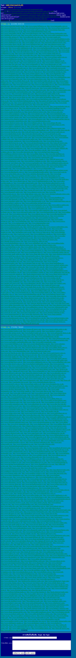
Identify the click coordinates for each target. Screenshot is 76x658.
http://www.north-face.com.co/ (11, 256)
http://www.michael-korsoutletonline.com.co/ (15, 46)
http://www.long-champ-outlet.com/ (35, 115)
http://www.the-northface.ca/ (55, 154)
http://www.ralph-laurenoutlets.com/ (33, 417)
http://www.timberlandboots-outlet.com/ (46, 86)
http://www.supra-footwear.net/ (33, 261)
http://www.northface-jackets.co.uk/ (33, 473)
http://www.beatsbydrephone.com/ (12, 205)
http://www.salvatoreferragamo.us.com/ (36, 143)
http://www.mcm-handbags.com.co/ (12, 66)
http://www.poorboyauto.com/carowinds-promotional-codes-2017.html (31, 11)
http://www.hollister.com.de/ (33, 155)
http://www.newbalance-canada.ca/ (34, 272)
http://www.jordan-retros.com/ (36, 90)
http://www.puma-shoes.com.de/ (11, 44)
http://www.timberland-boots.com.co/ (58, 201)
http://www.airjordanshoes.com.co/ (12, 57)
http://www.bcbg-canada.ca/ (29, 239)
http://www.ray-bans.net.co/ (33, 72)
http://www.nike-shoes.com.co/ (56, 296)
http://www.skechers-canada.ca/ (11, 146)
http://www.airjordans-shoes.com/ (38, 225)
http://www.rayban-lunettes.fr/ (36, 592)
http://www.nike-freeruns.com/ (44, 444)
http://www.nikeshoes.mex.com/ (53, 550)
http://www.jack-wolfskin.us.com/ (52, 415)
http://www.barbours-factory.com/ (53, 294)
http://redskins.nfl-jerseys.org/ (10, 287)
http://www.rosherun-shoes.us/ (58, 115)
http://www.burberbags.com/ (21, 221)
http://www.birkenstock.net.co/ (11, 128)
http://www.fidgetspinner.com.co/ (52, 247)
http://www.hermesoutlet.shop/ (11, 88)
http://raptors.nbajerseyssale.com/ (12, 402)
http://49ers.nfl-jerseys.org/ (54, 199)
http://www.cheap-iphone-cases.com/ (29, 194)
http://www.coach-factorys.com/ (55, 426)
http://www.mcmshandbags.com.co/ (12, 535)
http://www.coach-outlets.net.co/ (34, 296)
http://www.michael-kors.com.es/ (11, 362)
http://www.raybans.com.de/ (35, 258)
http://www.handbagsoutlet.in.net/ (53, 287)
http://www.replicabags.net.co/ (57, 413)
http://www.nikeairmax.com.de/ (31, 283)
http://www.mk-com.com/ (39, 316)
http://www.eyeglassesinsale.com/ (12, 227)
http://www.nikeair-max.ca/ (37, 214)
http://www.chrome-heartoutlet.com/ (54, 301)
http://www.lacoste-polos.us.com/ (12, 335)
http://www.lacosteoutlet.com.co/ (53, 155)
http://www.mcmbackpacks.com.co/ (12, 172)
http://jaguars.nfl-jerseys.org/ (10, 259)
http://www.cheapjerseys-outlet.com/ (43, 453)
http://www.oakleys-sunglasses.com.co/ (13, 126)
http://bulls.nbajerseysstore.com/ (11, 311)
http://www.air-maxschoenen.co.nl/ (12, 135)
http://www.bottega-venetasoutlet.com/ (40, 157)
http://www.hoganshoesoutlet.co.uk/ (19, 397)
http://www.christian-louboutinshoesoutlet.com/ (16, 367)
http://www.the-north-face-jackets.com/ (33, 468)
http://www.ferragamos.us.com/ (11, 73)
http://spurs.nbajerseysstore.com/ (59, 254)
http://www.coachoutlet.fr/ (9, 548)
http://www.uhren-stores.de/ (18, 214)
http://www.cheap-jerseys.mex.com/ (37, 106)
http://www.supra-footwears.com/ (47, 52)
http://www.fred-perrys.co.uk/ (55, 311)
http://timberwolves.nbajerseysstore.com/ (14, 119)
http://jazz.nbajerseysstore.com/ (29, 108)
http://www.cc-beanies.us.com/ (39, 446)
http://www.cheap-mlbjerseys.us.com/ (38, 219)
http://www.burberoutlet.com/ (36, 148)
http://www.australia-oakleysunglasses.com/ (39, 210)
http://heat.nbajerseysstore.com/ (32, 145)
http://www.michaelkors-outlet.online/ (13, 99)
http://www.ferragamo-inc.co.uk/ (38, 207)
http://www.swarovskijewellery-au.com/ (47, 238)
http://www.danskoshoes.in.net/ (11, 134)
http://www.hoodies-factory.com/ (54, 185)
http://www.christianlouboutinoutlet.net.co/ (35, 216)
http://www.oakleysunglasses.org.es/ (56, 35)
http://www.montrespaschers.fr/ (11, 314)
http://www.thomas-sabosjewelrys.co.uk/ (51, 183)
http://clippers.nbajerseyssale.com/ (33, 426)
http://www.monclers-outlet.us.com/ (36, 241)
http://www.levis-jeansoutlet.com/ (28, 312)
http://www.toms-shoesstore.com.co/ (35, 419)
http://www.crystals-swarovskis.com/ (56, 188)
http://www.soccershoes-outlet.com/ (12, 70)
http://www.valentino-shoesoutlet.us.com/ (36, 174)
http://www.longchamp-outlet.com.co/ (35, 117)
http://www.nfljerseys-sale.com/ (56, 267)
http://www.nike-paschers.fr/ (46, 579)
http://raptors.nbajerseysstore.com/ (12, 123)
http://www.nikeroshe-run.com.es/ (31, 37)
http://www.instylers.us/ (8, 276)
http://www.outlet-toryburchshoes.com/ (39, 99)
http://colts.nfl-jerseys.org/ (30, 132)
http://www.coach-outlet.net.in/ (54, 280)
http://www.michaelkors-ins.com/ (11, 261)
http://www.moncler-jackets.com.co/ (54, 431)
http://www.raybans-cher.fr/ (10, 62)
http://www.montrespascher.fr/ (57, 462)
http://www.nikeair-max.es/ (18, 181)
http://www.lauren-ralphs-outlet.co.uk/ (47, 93)
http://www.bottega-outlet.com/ (11, 473)
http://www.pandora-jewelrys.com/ (47, 218)
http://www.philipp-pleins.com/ (31, 247)
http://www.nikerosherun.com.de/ (11, 301)
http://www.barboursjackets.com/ (57, 318)
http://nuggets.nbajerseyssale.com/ (37, 610)
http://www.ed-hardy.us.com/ (51, 134)
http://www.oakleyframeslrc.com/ (38, 395)
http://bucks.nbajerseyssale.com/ (57, 592)
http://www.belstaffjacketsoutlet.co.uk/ (13, 491)
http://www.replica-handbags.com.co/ (52, 88)
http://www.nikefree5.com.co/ (30, 411)
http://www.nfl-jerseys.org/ (22, 84)
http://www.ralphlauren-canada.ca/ (41, 234)
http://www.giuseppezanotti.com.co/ (12, 318)
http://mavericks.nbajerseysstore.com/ (53, 42)
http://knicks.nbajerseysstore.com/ (59, 66)
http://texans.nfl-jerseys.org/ (32, 301)
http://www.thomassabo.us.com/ (51, 64)
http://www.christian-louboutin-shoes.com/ (55, 194)
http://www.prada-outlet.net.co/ (30, 440)
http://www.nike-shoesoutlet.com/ (45, 83)
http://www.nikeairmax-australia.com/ (32, 554)
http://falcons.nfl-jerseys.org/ (48, 239)
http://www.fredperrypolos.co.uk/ (36, 187)
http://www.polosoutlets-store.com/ (50, 276)
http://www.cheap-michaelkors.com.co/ (37, 135)
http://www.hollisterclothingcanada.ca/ (22, 101)
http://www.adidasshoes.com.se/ (32, 307)
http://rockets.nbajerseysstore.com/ (38, 166)
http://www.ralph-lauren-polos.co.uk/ (21, 238)
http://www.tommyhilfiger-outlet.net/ (33, 561)
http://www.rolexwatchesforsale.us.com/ (14, 207)
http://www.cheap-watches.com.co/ (58, 119)
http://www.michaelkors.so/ (10, 55)
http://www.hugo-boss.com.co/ (44, 236)
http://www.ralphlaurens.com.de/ (11, 59)
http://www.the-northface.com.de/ (36, 150)
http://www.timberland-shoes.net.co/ (12, 428)
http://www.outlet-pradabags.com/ (12, 281)
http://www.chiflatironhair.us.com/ (12, 39)
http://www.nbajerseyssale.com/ (19, 466)
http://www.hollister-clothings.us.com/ (33, 161)
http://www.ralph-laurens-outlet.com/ (13, 267)
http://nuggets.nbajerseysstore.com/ (12, 197)
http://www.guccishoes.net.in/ (55, 561)
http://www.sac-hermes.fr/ (9, 508)
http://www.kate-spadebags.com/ (11, 188)
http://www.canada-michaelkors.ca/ (12, 112)
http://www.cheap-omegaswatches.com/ (14, 612)
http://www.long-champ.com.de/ (36, 502)
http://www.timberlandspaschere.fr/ (12, 228)
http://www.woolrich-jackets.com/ (57, 265)
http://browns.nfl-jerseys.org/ (10, 61)
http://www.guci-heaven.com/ (31, 134)
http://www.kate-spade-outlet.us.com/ (13, 254)
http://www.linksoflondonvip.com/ (41, 543)
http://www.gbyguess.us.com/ (10, 513)
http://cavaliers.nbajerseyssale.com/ (36, 386)
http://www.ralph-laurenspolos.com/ (20, 50)
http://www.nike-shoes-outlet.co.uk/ (34, 300)
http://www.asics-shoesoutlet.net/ (31, 457)
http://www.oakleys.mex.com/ (58, 117)
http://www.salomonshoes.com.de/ (34, 320)
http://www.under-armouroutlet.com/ (25, 183)
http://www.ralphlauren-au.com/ (11, 42)
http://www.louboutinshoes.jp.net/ (58, 70)
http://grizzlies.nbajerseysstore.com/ (12, 187)
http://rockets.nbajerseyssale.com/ (54, 375)
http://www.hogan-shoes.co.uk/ (54, 190)
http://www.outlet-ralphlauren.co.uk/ (20, 48)
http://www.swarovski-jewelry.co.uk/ (13, 26)
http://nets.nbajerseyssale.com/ (58, 512)
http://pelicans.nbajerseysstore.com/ (38, 303)
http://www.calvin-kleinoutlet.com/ (35, 566)
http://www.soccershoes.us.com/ (11, 300)
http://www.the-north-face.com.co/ (24, 52)
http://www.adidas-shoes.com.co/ (56, 347)
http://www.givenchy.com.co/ (31, 256)
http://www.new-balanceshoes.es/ (52, 110)
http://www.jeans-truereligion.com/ (23, 218)
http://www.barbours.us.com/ (33, 278)
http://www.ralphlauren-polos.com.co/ (55, 163)
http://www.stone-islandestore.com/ (12, 475)
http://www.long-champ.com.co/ (11, 320)
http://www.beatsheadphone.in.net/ (58, 39)
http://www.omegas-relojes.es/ (55, 322)
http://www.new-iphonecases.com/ (23, 93)
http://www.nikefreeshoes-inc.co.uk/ (40, 208)
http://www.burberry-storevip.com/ (12, 124)
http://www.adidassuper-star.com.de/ (58, 272)
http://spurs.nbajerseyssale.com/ (59, 338)
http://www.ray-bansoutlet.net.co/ (34, 586)
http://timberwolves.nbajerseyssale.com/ (31, 581)
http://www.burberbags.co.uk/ (10, 247)
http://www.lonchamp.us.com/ (10, 252)
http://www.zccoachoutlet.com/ (33, 163)
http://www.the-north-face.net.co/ (30, 605)
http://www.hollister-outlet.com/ (32, 128)
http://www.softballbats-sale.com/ (36, 243)
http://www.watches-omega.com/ (11, 117)
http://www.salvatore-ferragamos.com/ (13, 280)
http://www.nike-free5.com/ (60, 303)
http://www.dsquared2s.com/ (55, 73)
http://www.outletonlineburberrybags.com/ (37, 31)
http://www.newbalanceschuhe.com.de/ (13, 225)
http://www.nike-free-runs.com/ (11, 64)
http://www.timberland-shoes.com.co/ (33, 165)
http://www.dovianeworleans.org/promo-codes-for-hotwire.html (30, 20)
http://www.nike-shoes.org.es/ (20, 316)
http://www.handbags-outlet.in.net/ (38, 439)
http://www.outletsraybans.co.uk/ (25, 103)
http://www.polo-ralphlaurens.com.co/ (13, 196)
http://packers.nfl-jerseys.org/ (10, 283)
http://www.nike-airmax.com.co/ (35, 70)
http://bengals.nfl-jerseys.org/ (10, 298)
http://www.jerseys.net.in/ (58, 172)
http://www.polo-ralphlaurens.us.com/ (13, 358)
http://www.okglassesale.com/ (18, 223)
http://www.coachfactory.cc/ (10, 270)
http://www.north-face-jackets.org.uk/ (13, 77)
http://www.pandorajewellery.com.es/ (13, 442)
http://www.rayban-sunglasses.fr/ (58, 28)
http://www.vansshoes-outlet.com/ (12, 201)
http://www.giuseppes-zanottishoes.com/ (14, 121)
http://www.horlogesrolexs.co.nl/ (47, 212)
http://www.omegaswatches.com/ (37, 338)
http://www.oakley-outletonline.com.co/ (32, 506)
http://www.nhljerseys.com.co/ (11, 630)
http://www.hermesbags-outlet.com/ (12, 577)
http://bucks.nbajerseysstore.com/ (34, 274)
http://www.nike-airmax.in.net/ (11, 333)
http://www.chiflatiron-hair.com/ (33, 44)
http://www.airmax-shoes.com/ (56, 165)
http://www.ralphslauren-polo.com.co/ (35, 406)
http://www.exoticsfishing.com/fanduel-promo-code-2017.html (39, 17)
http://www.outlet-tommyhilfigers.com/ (13, 588)
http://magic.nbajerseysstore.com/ (45, 245)
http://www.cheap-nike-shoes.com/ (37, 254)
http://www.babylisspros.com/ (32, 33)
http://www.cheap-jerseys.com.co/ (57, 274)
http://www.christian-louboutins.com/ (19, 590)
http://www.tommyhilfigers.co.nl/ (53, 61)
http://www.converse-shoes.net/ (11, 145)
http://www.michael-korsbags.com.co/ (49, 521)
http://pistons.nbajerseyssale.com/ (59, 406)
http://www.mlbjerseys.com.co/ (31, 459)
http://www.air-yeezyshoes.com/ (11, 163)
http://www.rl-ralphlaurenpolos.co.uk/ (40, 181)
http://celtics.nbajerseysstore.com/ (22, 245)
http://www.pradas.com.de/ (53, 281)
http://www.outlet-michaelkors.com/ (57, 41)
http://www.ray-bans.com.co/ (59, 490)
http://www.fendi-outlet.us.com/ (11, 426)
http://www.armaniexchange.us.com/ (39, 289)
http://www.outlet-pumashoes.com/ (31, 270)
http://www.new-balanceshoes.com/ (34, 79)
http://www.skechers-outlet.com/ (56, 523)
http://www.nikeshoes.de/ (37, 68)
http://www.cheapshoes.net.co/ (35, 309)
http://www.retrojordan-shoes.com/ (54, 145)
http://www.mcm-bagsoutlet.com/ (12, 79)
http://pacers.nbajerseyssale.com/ (11, 546)
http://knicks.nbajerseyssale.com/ (59, 510)
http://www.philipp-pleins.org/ (41, 628)
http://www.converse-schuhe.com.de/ (13, 309)
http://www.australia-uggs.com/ (11, 595)
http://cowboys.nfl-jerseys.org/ (31, 110)
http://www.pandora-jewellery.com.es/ (24, 176)
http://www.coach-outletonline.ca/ (55, 249)
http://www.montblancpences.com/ (39, 121)
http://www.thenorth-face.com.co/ (12, 30)
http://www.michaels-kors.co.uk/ (53, 298)
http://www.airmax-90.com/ (52, 123)
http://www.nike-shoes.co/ (41, 104)
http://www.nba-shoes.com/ (19, 208)
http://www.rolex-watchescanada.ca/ (12, 349)
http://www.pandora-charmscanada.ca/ (32, 170)
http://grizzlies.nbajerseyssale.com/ (12, 585)
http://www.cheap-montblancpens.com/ (32, 606)
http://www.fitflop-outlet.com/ (41, 290)
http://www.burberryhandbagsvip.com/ (52, 108)
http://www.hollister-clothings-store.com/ (36, 490)
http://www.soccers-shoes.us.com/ (20, 97)
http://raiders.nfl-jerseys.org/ (10, 249)
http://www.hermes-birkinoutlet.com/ (54, 33)
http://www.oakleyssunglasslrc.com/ (44, 342)
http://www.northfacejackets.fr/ (23, 168)
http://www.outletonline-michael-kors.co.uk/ (36, 203)
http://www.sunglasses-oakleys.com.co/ (38, 179)
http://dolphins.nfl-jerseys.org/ (10, 35)
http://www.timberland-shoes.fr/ (19, 626)
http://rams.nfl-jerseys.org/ (58, 143)
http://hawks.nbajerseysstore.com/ (34, 311)
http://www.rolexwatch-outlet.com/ (24, 212)
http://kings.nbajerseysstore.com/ (31, 298)
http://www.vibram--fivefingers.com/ (13, 258)
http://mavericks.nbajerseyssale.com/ (34, 373)
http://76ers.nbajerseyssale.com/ (32, 601)
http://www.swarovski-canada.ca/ (11, 274)
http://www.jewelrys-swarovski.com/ (22, 230)
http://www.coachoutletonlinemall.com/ (13, 303)
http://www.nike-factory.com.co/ (11, 364)
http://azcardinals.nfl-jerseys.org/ (21, 104)
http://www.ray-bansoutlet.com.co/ (42, 84)
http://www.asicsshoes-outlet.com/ (35, 39)
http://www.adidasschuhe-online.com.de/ (35, 510)
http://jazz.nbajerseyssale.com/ (59, 470)
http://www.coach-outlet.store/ (10, 323)
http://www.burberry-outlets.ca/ (11, 203)
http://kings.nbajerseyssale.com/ (35, 450)
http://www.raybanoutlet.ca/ (31, 64)
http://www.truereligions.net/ (56, 114)
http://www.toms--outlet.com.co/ (35, 535)
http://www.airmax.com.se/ (9, 108)
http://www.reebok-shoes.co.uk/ (19, 81)
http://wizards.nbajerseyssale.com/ (12, 499)
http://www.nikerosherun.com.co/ (11, 322)
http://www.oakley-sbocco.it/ (40, 46)
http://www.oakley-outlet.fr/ (10, 239)
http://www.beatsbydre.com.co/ (11, 250)
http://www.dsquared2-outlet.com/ (12, 192)
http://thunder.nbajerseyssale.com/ (12, 448)
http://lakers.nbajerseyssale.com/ (38, 470)
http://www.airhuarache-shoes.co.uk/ (37, 305)
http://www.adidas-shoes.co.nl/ (60, 424)
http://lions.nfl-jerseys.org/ (55, 75)
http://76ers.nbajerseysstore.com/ (34, 322)
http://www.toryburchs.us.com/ (11, 132)
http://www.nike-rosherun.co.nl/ (49, 139)
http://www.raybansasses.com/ (10, 28)
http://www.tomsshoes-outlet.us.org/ (12, 386)
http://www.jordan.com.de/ (52, 278)
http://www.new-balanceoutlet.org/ (43, 137)
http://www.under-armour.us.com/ (57, 515)
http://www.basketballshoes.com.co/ (12, 243)
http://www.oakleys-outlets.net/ (58, 205)
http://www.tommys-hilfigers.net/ (57, 586)
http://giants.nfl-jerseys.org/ (50, 256)
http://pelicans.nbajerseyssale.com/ (12, 433)
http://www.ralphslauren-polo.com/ (58, 535)
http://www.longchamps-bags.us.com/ (13, 219)
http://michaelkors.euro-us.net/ (22, 232)
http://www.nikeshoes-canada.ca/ (35, 159)
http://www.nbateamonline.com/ (39, 223)
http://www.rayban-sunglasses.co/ (33, 250)
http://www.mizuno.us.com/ (37, 114)
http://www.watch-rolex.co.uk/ (11, 165)
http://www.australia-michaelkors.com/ (13, 289)
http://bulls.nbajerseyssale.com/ (11, 347)
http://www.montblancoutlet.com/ (33, 420)
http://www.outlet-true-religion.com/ (12, 179)
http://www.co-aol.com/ (55, 112)
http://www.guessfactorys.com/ (30, 557)
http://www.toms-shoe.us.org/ (41, 391)
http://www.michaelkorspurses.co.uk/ (34, 484)
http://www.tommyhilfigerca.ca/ (36, 26)
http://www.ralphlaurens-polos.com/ (12, 150)
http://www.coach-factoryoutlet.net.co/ (52, 132)
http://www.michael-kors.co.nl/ (56, 309)
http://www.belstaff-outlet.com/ (57, 360)
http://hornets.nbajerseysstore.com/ (12, 296)
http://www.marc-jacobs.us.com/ (19, 290)
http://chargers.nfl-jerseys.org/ (10, 110)
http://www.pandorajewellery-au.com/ (13, 75)
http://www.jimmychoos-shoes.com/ (52, 146)
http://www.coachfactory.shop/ (49, 259)
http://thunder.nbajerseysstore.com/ (12, 241)
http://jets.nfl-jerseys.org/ (35, 280)
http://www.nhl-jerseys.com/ (34, 197)
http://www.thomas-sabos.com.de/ (36, 66)
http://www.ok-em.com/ (8, 312)
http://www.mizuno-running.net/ (11, 141)
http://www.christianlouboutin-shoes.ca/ (34, 28)
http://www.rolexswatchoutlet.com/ (12, 566)
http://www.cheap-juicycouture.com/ (54, 283)
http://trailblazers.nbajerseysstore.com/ (13, 154)
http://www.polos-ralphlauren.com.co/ (39, 126)
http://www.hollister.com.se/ (33, 123)
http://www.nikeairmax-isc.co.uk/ (11, 31)
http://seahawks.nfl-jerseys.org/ (11, 285)
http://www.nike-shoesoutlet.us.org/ (48, 176)
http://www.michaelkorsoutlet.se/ (22, 236)
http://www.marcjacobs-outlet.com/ (26, 139)
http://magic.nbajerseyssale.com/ (11, 490)
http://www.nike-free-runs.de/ (35, 267)
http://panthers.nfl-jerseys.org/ (42, 92)
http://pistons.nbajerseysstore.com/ (12, 72)
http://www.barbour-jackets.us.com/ (54, 72)
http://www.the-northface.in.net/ (11, 307)
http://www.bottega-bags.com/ (55, 30)
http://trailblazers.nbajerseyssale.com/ (13, 471)
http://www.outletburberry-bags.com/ (38, 196)
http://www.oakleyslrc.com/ (10, 506)
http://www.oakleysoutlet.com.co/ (33, 199)
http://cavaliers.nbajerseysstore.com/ (38, 77)
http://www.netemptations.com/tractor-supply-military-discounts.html (33, 15)
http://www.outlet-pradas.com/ (33, 281)
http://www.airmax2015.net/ (46, 103)
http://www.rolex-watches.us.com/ (32, 35)
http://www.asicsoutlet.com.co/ (57, 161)
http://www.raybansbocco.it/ (31, 177)
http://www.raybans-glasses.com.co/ (33, 73)
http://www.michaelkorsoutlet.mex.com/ (46, 48)
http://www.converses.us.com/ (10, 411)
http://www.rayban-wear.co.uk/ (33, 188)
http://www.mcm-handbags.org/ (54, 197)
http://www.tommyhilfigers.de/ (11, 177)
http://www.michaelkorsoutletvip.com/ (41, 451)
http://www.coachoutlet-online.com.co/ (56, 252)
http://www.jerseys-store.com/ (10, 568)
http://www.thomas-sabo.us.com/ (35, 340)
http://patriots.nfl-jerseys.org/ (51, 59)
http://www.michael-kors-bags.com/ (12, 450)
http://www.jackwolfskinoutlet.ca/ (33, 603)
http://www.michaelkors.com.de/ (11, 272)
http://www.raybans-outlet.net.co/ (49, 53)
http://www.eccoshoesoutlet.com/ (44, 168)
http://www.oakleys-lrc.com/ (33, 124)
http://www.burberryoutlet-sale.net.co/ (42, 81)
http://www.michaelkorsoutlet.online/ (37, 172)
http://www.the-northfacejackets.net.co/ (37, 517)
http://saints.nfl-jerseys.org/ (31, 146)
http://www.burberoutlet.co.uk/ (11, 41)
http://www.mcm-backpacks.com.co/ (36, 205)
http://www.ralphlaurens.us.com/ (11, 415)
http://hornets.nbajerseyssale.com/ (49, 548)
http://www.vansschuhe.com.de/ (11, 33)
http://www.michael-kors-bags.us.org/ (46, 152)
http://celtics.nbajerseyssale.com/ (42, 544)
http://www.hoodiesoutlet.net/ (10, 561)
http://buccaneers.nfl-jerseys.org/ (46, 101)
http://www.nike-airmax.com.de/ (57, 187)
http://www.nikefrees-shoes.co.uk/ (59, 429)
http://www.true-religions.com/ (11, 216)
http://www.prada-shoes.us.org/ (31, 287)
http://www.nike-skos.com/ (28, 55)
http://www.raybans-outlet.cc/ (33, 57)
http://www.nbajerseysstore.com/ (34, 192)
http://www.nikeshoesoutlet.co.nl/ (34, 201)
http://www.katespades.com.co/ (57, 26)
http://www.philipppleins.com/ (60, 77)
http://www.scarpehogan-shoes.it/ (32, 252)
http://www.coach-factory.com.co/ (30, 62)
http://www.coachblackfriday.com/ (12, 115)
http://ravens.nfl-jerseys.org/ (34, 190)
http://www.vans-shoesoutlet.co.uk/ (26, 53)
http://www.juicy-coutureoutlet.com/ (58, 90)
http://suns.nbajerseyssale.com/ (11, 355)
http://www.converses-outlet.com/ (34, 265)
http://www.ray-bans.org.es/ (42, 232)
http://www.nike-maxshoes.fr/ (56, 214)
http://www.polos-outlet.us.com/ (33, 30)
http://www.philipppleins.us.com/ (58, 497)
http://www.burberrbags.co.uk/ (37, 497)
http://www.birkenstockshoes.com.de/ (13, 106)
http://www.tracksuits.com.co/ (59, 106)
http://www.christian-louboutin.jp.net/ (52, 312)
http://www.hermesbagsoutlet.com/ (12, 159)
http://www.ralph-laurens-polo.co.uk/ (24, 521)
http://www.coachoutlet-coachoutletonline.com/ (16, 92)
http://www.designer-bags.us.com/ (30, 263)
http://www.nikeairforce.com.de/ (35, 318)
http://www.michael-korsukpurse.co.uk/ (13, 148)
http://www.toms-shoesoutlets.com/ (54, 481)
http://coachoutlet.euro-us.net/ (56, 68)
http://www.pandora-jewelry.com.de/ (49, 55)
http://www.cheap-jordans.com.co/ (12, 130)
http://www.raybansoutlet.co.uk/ (32, 353)
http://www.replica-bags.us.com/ (54, 124)
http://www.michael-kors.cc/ (54, 258)
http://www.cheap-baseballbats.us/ (53, 263)
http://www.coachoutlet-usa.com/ (11, 265)
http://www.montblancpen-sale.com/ (33, 41)
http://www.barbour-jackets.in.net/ (57, 170)
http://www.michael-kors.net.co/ (41, 221)
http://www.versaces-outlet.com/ (11, 532)
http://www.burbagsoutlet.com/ (33, 141)
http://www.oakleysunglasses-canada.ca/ (14, 114)
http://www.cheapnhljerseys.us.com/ (52, 177)
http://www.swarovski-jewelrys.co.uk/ (13, 502)
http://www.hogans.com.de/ (54, 269)
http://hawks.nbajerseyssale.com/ (34, 608)
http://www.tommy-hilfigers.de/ (57, 148)
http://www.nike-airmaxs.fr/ (10, 37)
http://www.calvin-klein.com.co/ (11, 174)
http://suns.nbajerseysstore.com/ (59, 305)
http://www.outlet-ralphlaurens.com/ (33, 435)
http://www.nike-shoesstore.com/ (32, 314)
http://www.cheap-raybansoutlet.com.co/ (14, 95)
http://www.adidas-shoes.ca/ (29, 259)
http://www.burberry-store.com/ (20, 137)
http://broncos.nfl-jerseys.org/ (44, 230)
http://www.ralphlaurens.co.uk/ (36, 75)
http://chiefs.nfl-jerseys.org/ (30, 323)
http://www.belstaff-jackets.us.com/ (12, 555)
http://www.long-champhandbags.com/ (13, 166)
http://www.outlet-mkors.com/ (10, 269)
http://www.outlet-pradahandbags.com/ (36, 130)
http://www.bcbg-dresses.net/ (52, 141)
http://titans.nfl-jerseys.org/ (30, 88)
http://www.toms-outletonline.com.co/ (50, 355)
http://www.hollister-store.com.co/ (12, 155)
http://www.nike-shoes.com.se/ (57, 358)
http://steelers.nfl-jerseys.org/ (33, 227)
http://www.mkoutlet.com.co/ (56, 373)
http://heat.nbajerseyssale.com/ (40, 351)
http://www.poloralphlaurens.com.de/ (45, 50)
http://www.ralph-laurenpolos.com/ (39, 95)
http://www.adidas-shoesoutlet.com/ (12, 305)
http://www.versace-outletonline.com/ (55, 227)
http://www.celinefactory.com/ (10, 161)
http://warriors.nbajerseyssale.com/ (33, 347)
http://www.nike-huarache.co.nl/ (11, 199)
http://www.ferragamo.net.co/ (21, 292)
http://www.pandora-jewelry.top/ (27, 276)
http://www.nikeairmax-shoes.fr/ (41, 397)
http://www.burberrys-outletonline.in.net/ (37, 228)
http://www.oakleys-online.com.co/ (31, 249)
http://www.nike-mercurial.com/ (23, 152)
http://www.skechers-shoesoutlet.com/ (13, 389)
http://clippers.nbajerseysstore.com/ (12, 185)
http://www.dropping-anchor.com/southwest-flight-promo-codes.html (26, 13)
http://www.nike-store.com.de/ (60, 130)
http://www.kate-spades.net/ (51, 37)
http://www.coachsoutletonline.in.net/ (55, 270)
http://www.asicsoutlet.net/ (55, 300)
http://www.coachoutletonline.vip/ (24, 519)
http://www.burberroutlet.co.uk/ (32, 398)
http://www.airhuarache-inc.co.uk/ (12, 278)
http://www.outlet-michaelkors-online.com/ (46, 97)
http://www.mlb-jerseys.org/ (32, 59)
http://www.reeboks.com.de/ (10, 170)
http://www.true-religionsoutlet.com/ (56, 307)
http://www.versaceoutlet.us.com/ (22, 83)
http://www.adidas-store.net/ (31, 42)
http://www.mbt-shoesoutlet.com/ (56, 320)
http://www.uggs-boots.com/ (33, 433)
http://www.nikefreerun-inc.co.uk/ (12, 143)
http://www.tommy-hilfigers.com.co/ (54, 62)
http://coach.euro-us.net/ (22, 234)
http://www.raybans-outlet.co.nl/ (41, 292)
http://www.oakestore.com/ (37, 119)
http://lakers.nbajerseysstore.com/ (54, 128)
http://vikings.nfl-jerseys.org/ (31, 285)
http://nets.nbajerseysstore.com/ (54, 44)
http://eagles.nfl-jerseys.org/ (50, 285)
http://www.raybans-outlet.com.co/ (55, 57)
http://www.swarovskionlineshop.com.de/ (28, 294)
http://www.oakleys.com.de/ (34, 185)
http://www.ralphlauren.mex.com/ (21, 86)
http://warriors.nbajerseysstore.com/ (12, 210)
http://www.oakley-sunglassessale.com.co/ (14, 68)
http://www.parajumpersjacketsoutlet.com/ (14, 563)
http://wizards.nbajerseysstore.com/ (12, 190)
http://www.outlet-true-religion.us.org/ (13, 90)
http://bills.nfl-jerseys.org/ (54, 159)
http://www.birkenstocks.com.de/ (31, 61)
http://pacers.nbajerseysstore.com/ (35, 112)
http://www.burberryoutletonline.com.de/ (14, 157)
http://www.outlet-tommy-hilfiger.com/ (57, 250)
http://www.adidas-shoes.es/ (36, 154)
